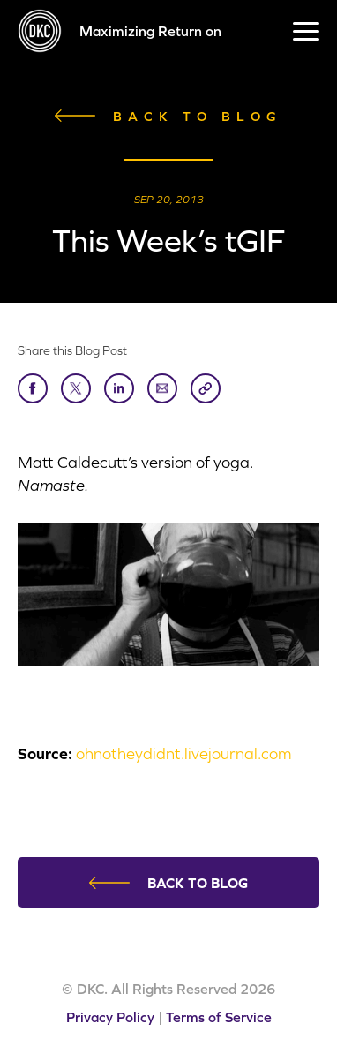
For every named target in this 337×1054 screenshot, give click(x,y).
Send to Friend (162, 388)
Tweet (76, 388)
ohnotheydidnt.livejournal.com (183, 753)
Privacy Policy (110, 1017)
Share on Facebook (33, 388)
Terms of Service (219, 1017)
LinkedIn (119, 388)
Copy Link (206, 388)
